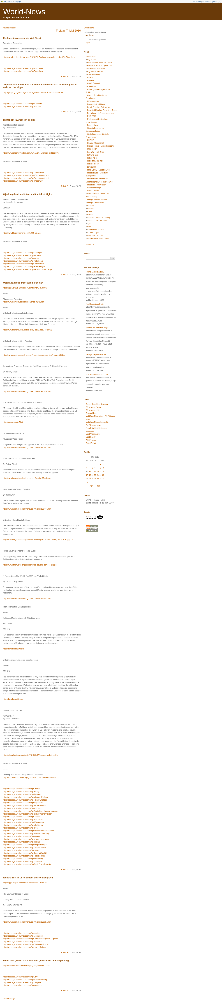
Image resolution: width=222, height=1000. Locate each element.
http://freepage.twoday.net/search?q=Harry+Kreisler (24, 947)
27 (95, 479)
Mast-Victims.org (92, 434)
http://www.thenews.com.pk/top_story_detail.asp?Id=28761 (27, 330)
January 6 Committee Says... (98, 328)
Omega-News (91, 413)
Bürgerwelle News (93, 407)
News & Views (93, 191)
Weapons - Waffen (95, 235)
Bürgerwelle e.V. (92, 410)
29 (100, 479)
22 (100, 475)
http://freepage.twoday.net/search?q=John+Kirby (23, 859)
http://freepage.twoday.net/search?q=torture (21, 258)
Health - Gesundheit (95, 143)
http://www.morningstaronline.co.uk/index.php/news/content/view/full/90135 (34, 355)
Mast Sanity (90, 437)
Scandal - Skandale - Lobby (98, 218)
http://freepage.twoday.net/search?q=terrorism (22, 255)
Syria (89, 223)
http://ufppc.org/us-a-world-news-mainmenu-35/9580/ (25, 288)
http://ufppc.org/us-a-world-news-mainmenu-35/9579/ (25, 883)
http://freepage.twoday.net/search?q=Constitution (23, 172)
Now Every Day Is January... (97, 375)
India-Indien (92, 149)
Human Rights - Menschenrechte (100, 146)
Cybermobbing (93, 101)
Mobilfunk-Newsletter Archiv (97, 422)
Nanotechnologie (94, 188)
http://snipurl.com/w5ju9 (13, 422)
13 (95, 471)
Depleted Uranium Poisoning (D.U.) (101, 110)
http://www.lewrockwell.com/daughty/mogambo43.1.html (26, 966)
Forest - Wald (92, 125)
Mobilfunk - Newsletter (96, 185)
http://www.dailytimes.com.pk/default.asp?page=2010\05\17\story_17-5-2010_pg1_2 (38, 540)
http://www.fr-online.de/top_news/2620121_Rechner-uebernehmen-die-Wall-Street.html (39, 57)
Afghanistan (92, 59)
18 (90, 475)
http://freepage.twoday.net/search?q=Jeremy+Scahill (24, 853)
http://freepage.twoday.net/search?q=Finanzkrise (23, 71)
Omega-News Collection (97, 200)
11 (90, 471)
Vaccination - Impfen (95, 230)
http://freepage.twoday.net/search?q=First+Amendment (26, 178)
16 (103, 471)
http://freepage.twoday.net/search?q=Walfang (22, 106)
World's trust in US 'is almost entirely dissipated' (28, 877)
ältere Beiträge (9, 999)
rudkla (64, 76)
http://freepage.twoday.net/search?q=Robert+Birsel (24, 856)
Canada (90, 80)
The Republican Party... (95, 304)
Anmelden (197, 1)
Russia (90, 215)
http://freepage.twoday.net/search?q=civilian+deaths (24, 847)
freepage (17, 1)
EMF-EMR (91, 116)
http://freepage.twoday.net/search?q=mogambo (22, 985)
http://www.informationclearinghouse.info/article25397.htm (27, 922)
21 (98, 475)
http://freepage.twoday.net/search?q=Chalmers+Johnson (26, 944)
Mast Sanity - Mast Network (98, 170)
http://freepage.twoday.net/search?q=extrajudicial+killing (26, 833)
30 (103, 479)
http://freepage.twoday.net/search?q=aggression (23, 808)
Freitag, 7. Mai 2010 (68, 30)
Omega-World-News (95, 203)
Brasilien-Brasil (93, 74)
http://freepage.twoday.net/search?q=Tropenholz (23, 104)
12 (92, 471)
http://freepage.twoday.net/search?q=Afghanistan (23, 822)
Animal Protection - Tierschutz (99, 62)
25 (90, 479)
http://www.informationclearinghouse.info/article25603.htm (27, 598)
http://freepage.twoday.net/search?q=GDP (20, 977)
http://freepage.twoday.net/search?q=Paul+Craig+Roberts (27, 864)
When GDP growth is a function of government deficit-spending (36, 960)
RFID (89, 211)
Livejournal (91, 167)
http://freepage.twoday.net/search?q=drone (21, 828)
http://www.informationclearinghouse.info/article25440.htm (27, 478)
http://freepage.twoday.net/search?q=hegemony (23, 803)
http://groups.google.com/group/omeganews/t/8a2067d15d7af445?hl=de (33, 92)
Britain (89, 77)
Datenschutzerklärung (96, 104)
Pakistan (90, 206)
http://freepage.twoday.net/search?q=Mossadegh (23, 936)
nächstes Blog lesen (209, 1)
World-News (24, 11)
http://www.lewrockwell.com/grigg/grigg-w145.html (23, 302)
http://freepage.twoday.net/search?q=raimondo (22, 861)
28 (98, 479)
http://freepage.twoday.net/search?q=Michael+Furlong (25, 797)
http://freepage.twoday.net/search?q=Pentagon (22, 253)
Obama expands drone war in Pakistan (23, 283)
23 (103, 475)
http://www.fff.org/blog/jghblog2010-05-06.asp (22, 233)
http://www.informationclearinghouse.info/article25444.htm (27, 509)
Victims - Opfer (93, 232)
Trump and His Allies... (95, 272)
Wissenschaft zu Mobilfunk (98, 238)
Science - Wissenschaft (97, 220)
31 (87, 482)
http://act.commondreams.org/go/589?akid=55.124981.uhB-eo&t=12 (31, 777)
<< (219, 1)
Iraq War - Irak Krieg (95, 152)
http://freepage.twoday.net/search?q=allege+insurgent (25, 845)
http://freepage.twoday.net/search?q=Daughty (22, 982)
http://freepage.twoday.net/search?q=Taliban (21, 842)
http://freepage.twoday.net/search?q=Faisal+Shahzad (25, 800)
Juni (98, 486)
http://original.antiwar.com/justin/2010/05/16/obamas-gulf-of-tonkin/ (30, 755)
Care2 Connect (93, 83)
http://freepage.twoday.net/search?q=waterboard (23, 261)
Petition (90, 209)
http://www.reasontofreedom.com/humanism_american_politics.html (31, 153)
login (88, 43)
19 (92, 475)
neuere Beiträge (9, 28)
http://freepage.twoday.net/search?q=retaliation (22, 941)
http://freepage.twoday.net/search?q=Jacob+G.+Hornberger (27, 269)
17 (87, 475)
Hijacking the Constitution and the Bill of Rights (27, 194)
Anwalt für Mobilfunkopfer (96, 428)
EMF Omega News (93, 425)
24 (87, 479)
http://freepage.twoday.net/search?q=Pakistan (22, 817)
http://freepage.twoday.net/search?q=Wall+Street (23, 68)
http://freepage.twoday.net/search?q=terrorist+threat (24, 805)
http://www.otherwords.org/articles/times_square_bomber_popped (30, 565)
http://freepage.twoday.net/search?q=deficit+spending (25, 980)
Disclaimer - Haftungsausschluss (100, 113)
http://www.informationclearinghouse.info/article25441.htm (27, 447)
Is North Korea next (95, 161)
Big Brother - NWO (95, 71)
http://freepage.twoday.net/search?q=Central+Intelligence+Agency (30, 811)
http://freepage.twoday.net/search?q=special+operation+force (28, 831)
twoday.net (8, 1)
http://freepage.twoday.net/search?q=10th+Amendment (26, 175)
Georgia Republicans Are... (97, 354)
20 (95, 475)
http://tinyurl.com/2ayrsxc (13, 649)
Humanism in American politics (19, 120)
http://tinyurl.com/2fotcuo (13, 699)
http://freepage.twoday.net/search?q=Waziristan (22, 819)
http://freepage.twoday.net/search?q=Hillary (21, 791)
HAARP (90, 140)
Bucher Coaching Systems (97, 404)
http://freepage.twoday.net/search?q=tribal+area (23, 825)
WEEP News (91, 440)
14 (98, 471)
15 (100, 471)
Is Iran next (91, 158)
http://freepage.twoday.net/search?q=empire (21, 933)
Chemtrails (91, 86)
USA (89, 226)
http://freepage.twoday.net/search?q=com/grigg (22, 850)
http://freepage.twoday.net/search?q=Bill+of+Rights (24, 267)
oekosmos (90, 431)
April (91, 486)
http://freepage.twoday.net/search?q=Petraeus (22, 794)
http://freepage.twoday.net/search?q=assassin (22, 836)
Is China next (92, 155)
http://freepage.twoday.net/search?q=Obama (21, 789)
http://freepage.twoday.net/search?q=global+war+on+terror (27, 814)
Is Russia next (93, 164)
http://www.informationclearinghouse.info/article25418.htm (27, 391)
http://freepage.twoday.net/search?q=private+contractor (26, 839)
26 (92, 479)
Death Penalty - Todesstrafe (98, 107)
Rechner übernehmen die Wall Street (22, 38)
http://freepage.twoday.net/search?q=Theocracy (23, 181)
